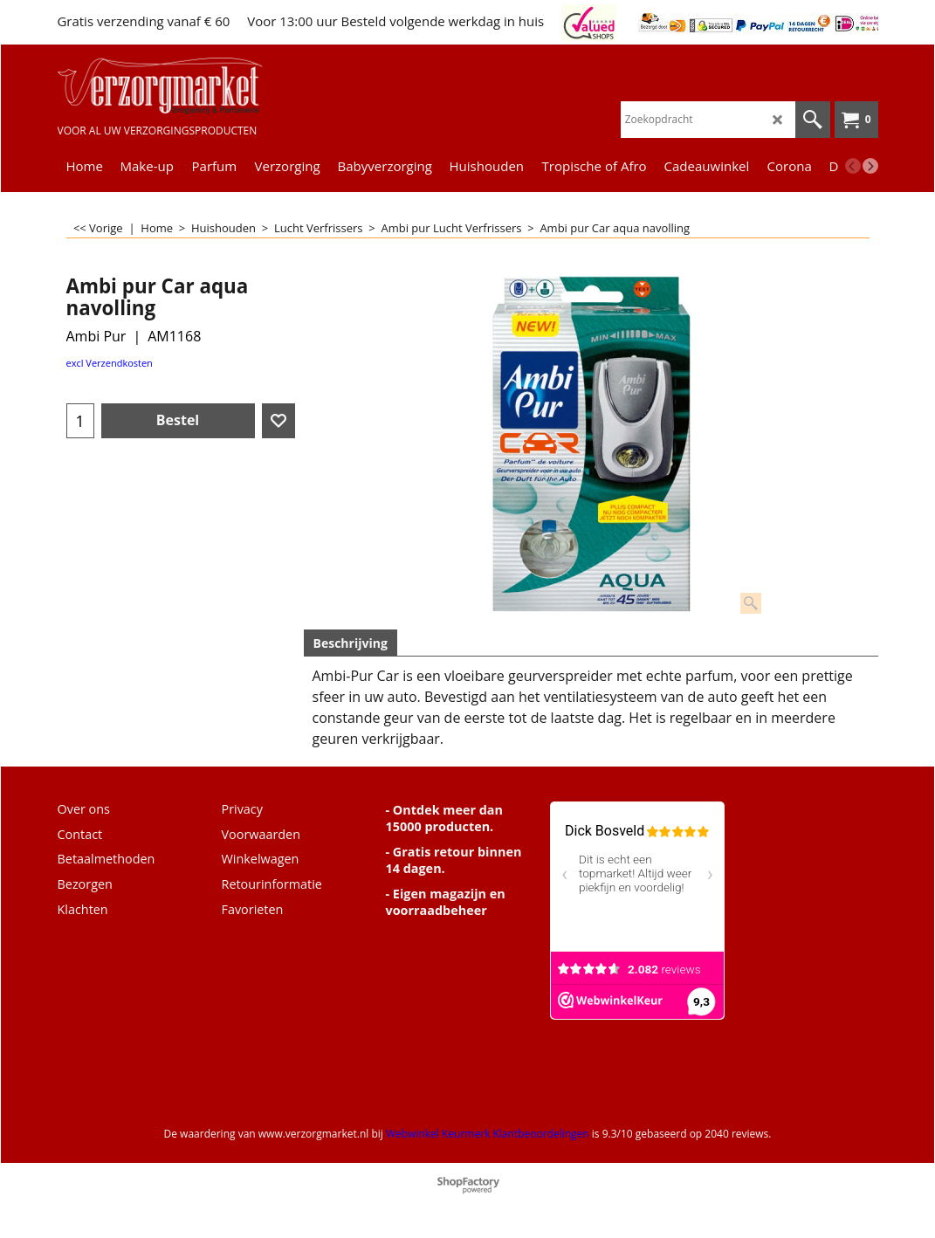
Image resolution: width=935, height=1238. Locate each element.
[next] (870, 166)
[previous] (853, 166)
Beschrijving (350, 643)
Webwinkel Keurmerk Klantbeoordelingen (487, 1133)
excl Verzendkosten (109, 362)
